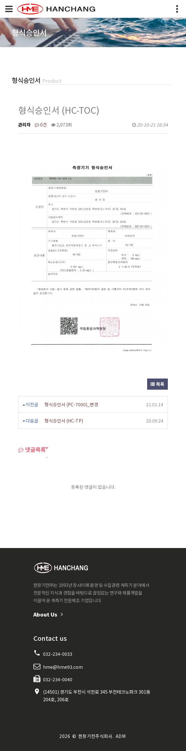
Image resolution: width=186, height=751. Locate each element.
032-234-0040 (57, 679)
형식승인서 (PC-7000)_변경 (71, 404)
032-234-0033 (57, 654)
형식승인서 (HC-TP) (64, 420)
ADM (120, 736)
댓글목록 (32, 449)
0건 (41, 124)
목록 (157, 384)
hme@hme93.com (63, 667)
